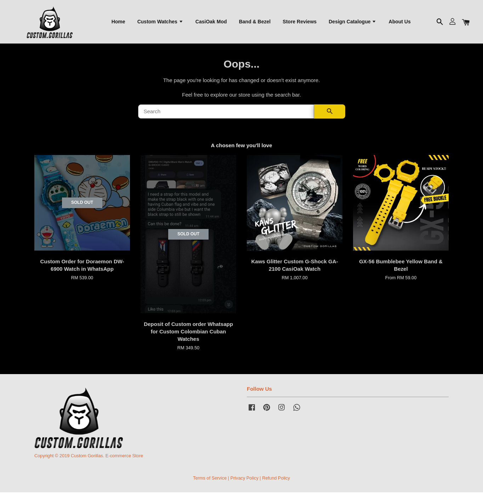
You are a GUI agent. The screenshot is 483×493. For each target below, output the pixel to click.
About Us (400, 21)
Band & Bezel (255, 21)
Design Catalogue (352, 21)
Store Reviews (300, 21)
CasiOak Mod (211, 21)
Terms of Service (210, 478)
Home (118, 21)
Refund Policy (276, 478)
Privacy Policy (244, 478)
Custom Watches (160, 21)
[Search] (226, 112)
